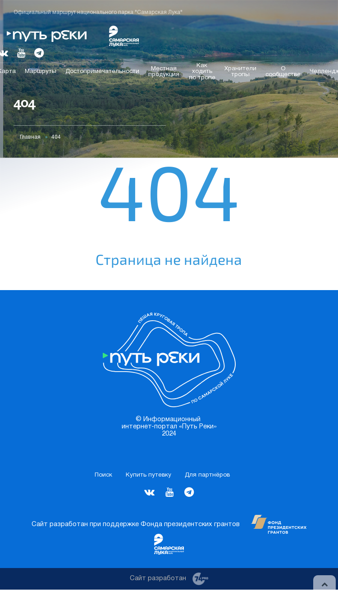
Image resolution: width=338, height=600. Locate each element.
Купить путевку (148, 475)
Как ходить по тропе (202, 72)
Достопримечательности (102, 71)
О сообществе (283, 71)
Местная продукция (163, 71)
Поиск (103, 475)
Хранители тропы (240, 71)
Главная (30, 137)
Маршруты (40, 71)
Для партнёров (207, 475)
